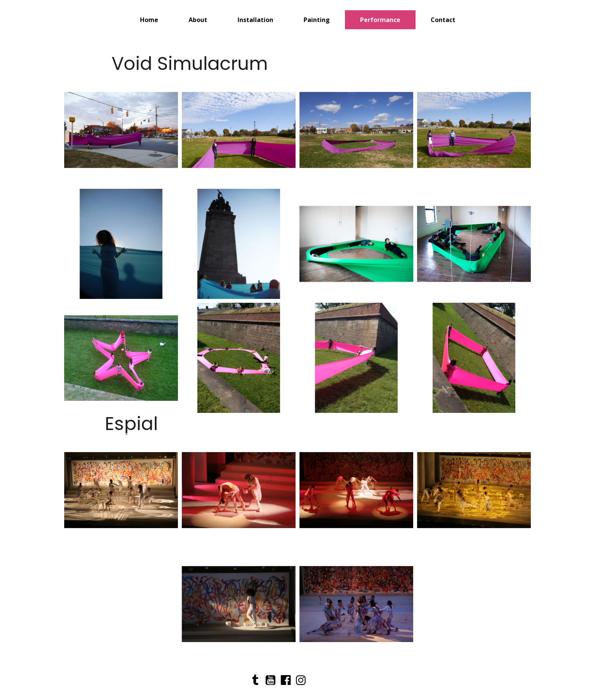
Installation (255, 20)
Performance (380, 20)
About (198, 20)
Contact (443, 20)
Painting (317, 20)
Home (149, 20)
